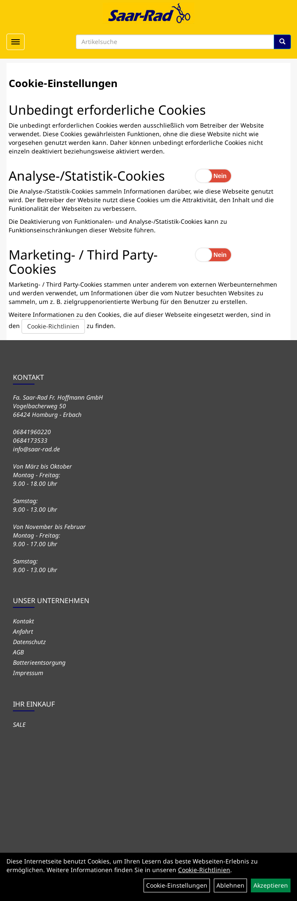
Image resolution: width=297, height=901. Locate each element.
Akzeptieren (270, 885)
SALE (19, 724)
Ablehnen (230, 885)
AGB (18, 652)
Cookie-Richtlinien (53, 326)
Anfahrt (23, 631)
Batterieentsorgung (39, 662)
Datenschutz (29, 642)
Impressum (28, 673)
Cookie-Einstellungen (176, 885)
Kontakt (23, 621)
